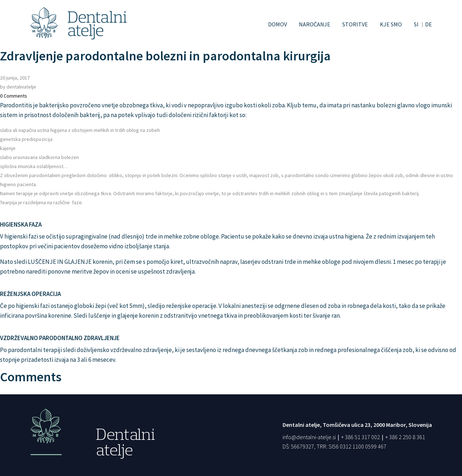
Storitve (355, 24)
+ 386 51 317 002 (360, 437)
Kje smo (391, 24)
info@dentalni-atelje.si (309, 437)
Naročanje (314, 24)
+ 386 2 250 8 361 (405, 437)
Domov (277, 24)
